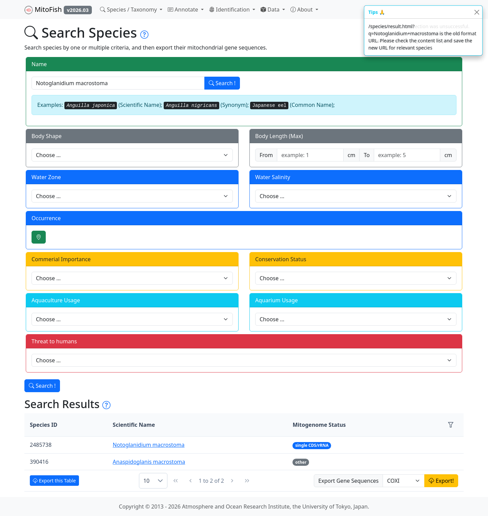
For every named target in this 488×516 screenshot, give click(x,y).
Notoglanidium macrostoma (149, 444)
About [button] (302, 9)
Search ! (222, 83)
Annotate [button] (184, 9)
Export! (441, 480)
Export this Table (54, 480)
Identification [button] (230, 9)
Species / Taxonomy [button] (129, 9)
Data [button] (271, 9)
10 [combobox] (146, 480)
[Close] (476, 12)
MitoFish (58, 9)
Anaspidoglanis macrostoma (149, 461)
